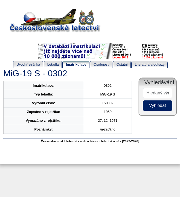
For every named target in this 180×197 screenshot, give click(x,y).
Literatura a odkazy (150, 64)
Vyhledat (157, 105)
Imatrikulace (76, 64)
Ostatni (122, 64)
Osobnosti (101, 64)
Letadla (53, 64)
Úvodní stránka (28, 64)
